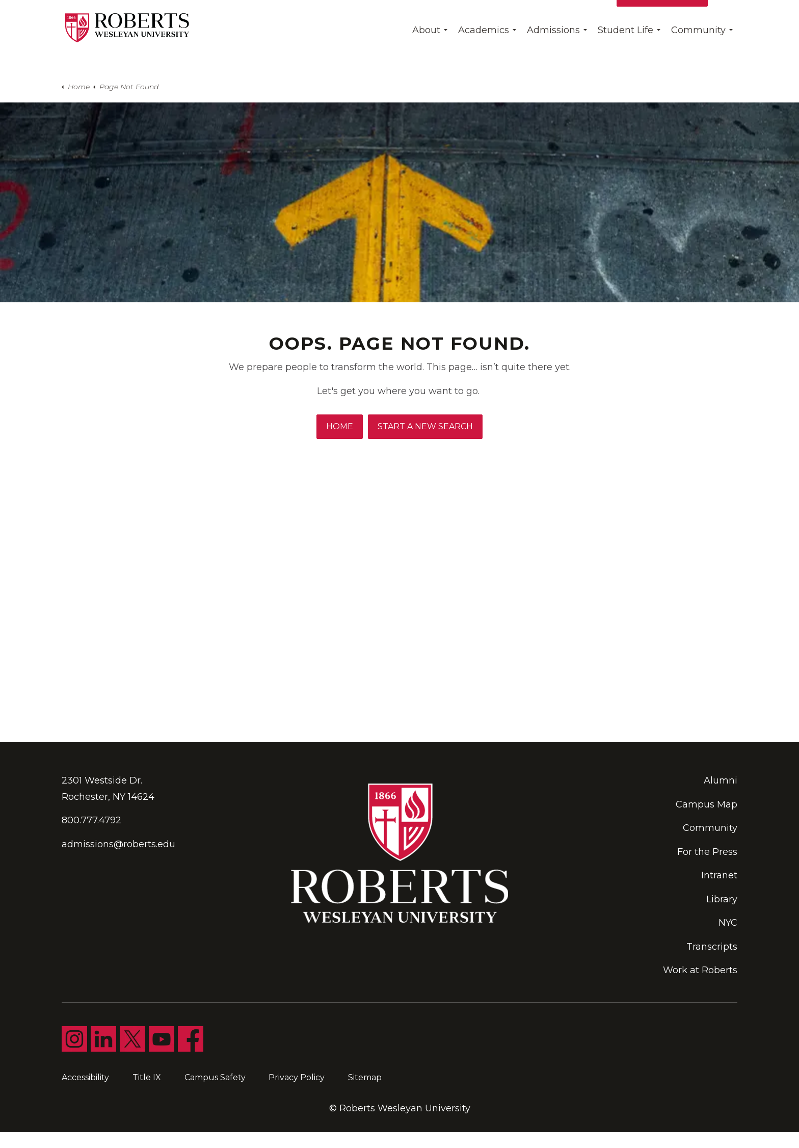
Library (721, 899)
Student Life (625, 53)
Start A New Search (425, 426)
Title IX (146, 1077)
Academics (483, 53)
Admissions (553, 53)
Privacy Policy (297, 1077)
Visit (597, 17)
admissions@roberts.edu (118, 844)
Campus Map (706, 804)
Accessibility (85, 1077)
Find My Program (502, 17)
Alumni (720, 780)
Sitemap (365, 1077)
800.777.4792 (91, 820)
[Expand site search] (725, 18)
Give (565, 17)
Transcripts (711, 946)
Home (339, 426)
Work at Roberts (700, 970)
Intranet (719, 875)
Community (698, 53)
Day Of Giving (416, 17)
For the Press (707, 851)
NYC (727, 922)
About (426, 53)
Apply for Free (662, 18)
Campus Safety (215, 1077)
